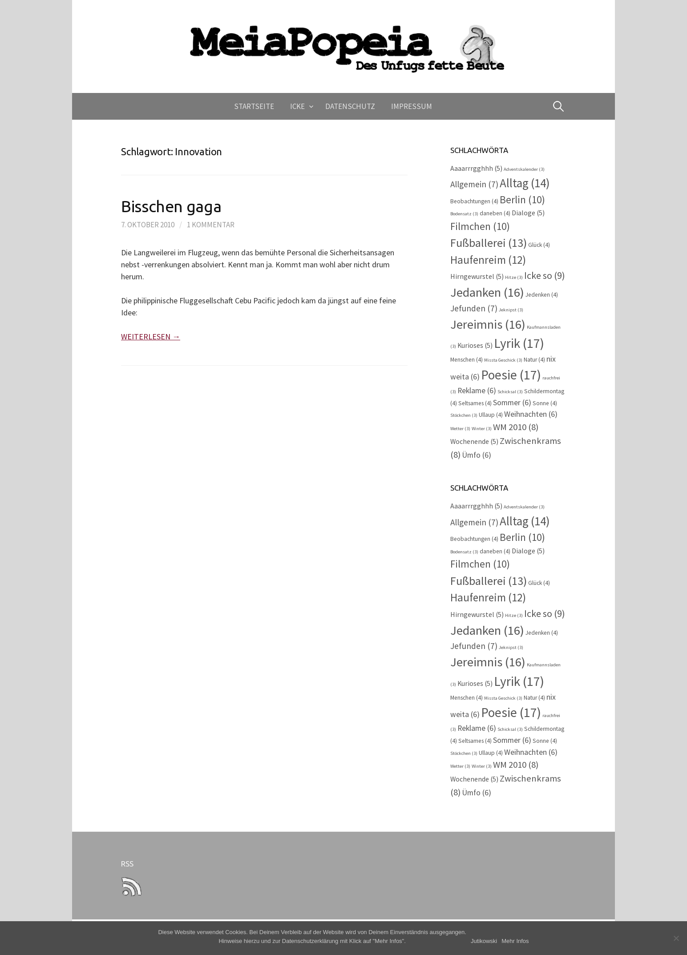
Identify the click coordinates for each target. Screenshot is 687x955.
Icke (297, 106)
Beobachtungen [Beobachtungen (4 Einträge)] (474, 201)
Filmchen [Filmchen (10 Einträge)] (480, 226)
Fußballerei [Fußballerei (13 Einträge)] (488, 242)
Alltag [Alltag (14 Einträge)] (525, 182)
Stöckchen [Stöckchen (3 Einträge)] (463, 415)
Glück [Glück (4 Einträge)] (539, 245)
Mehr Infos (515, 941)
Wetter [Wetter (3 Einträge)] (460, 428)
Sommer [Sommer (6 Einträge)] (512, 402)
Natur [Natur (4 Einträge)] (534, 359)
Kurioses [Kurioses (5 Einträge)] (475, 345)
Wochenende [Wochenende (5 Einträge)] (474, 441)
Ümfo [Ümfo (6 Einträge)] (476, 455)
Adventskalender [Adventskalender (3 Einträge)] (524, 169)
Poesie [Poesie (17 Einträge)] (511, 375)
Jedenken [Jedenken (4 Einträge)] (541, 294)
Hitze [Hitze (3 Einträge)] (514, 277)
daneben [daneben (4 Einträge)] (495, 213)
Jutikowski (484, 941)
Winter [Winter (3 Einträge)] (482, 428)
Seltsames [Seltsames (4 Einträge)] (475, 403)
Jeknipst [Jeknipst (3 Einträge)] (511, 310)
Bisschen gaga (171, 206)
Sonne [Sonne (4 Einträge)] (545, 403)
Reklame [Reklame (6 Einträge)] (476, 390)
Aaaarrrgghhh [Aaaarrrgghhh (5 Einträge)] (476, 168)
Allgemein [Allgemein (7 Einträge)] (474, 184)
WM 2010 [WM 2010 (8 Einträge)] (515, 427)
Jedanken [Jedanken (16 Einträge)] (487, 292)
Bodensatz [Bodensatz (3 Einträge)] (464, 214)
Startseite (254, 106)
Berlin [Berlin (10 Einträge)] (522, 199)
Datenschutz (350, 106)
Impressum (411, 106)
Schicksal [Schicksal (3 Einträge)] (510, 392)
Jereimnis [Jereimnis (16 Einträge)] (487, 324)
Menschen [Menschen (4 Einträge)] (466, 359)
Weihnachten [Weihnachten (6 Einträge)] (531, 414)
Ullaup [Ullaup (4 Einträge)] (491, 415)
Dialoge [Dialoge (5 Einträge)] (528, 213)
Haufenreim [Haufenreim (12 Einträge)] (488, 260)
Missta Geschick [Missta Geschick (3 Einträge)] (503, 360)
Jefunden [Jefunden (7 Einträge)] (473, 308)
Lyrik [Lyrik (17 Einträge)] (519, 343)
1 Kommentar (210, 225)
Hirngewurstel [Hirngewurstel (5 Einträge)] (477, 276)
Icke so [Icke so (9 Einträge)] (544, 275)
